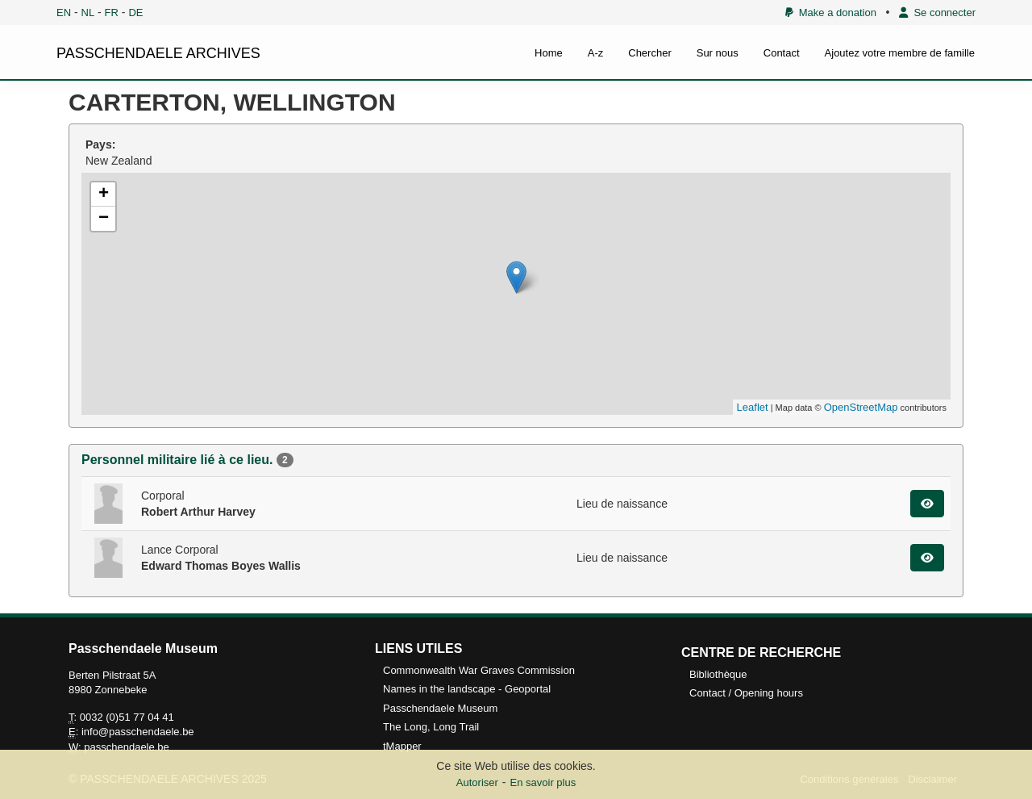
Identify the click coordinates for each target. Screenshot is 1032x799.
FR (112, 12)
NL (88, 12)
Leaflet (752, 407)
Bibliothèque (718, 674)
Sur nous (718, 53)
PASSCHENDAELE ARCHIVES (158, 53)
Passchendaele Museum (440, 708)
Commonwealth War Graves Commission (479, 670)
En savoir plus (543, 782)
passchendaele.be (126, 747)
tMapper (402, 746)
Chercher (649, 53)
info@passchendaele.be (137, 732)
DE (135, 12)
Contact (782, 53)
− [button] (103, 219)
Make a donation (830, 12)
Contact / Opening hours (746, 693)
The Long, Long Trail (431, 727)
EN (63, 12)
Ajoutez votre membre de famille (900, 53)
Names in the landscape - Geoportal (467, 689)
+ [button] (103, 194)
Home (549, 53)
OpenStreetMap (861, 407)
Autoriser (477, 782)
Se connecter (937, 12)
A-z (596, 53)
